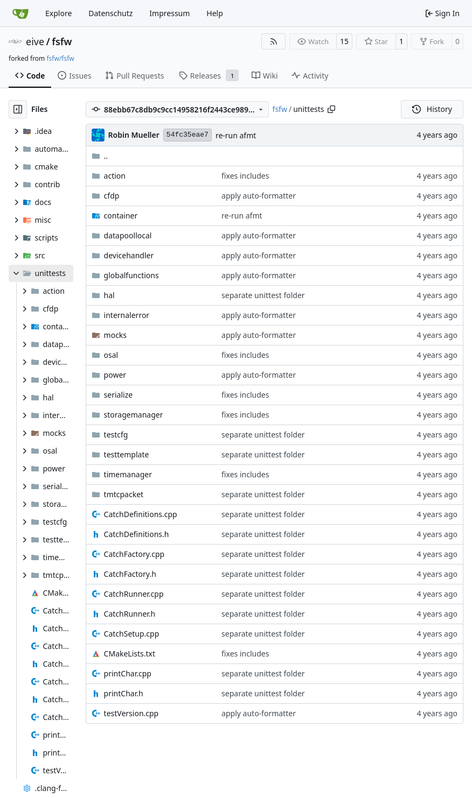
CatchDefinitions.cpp (140, 514)
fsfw (62, 41)
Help (214, 13)
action (115, 176)
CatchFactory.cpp (134, 554)
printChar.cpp (127, 673)
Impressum (169, 13)
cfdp (112, 195)
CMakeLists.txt (129, 653)
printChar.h (123, 693)
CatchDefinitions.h (136, 534)
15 (344, 41)
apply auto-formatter (258, 195)
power (115, 375)
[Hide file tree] (18, 109)
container (121, 215)
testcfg (116, 434)
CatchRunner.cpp (134, 594)
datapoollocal (128, 235)
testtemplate (126, 454)
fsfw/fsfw (60, 58)
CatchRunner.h (130, 614)
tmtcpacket (124, 494)
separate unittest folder (263, 295)
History (432, 109)
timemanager (128, 474)
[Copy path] (331, 109)
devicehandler (129, 255)
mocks (115, 335)
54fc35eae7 (187, 135)
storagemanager (133, 414)
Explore (58, 13)
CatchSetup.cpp (131, 633)
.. (100, 156)
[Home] (20, 13)
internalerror (127, 315)
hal (109, 295)
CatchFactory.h (130, 574)
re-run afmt (236, 135)
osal (111, 355)
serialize (118, 395)
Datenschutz (110, 13)
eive (35, 41)
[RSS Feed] (273, 41)
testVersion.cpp (131, 713)
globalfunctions (131, 275)
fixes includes (245, 176)
